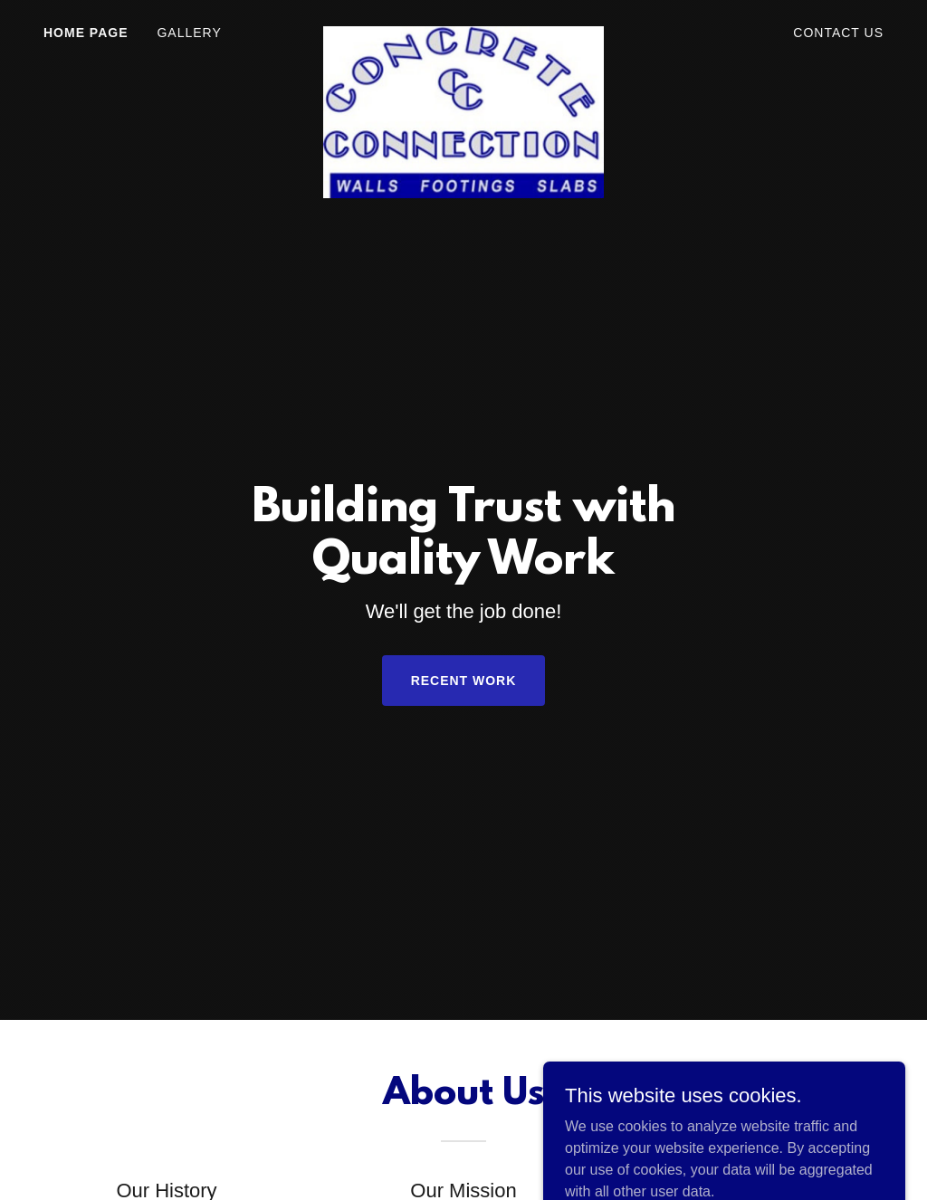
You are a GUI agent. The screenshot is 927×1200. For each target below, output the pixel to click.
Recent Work (464, 680)
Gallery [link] (189, 32)
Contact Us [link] (838, 32)
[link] (463, 29)
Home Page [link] (85, 32)
